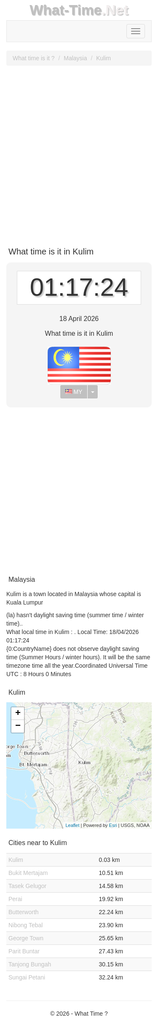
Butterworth (23, 912)
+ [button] (18, 713)
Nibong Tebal (25, 925)
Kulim (103, 58)
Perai (15, 899)
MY (74, 391)
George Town (25, 938)
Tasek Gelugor (27, 886)
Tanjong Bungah (29, 964)
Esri (113, 825)
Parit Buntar (24, 951)
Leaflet (72, 825)
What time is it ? (34, 58)
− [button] (18, 726)
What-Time (65, 10)
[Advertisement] (79, 153)
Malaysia (75, 58)
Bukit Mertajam (28, 873)
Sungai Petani (26, 977)
